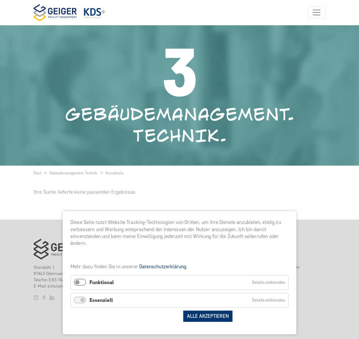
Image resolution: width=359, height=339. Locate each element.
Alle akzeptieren (208, 316)
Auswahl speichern (154, 316)
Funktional (101, 282)
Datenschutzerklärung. (163, 266)
